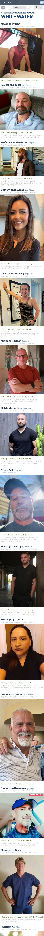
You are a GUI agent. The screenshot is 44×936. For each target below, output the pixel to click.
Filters (38, 7)
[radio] (3, 7)
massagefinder (9, 2)
